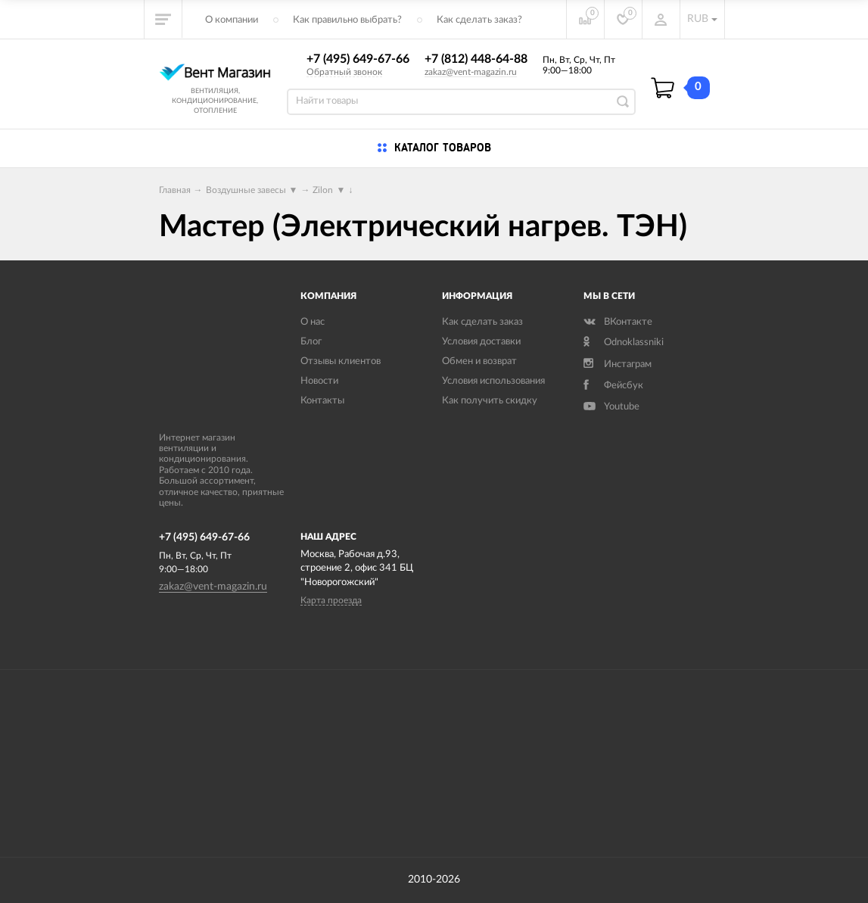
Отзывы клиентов (340, 361)
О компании (231, 20)
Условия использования (493, 381)
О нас (312, 322)
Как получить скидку (489, 401)
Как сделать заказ (482, 322)
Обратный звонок (344, 71)
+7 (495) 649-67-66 (357, 59)
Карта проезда (331, 600)
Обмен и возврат (479, 361)
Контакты (322, 401)
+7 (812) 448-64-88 (476, 59)
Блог (311, 342)
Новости (319, 381)
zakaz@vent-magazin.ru (471, 71)
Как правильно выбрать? (347, 20)
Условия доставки (481, 342)
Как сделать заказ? (479, 20)
